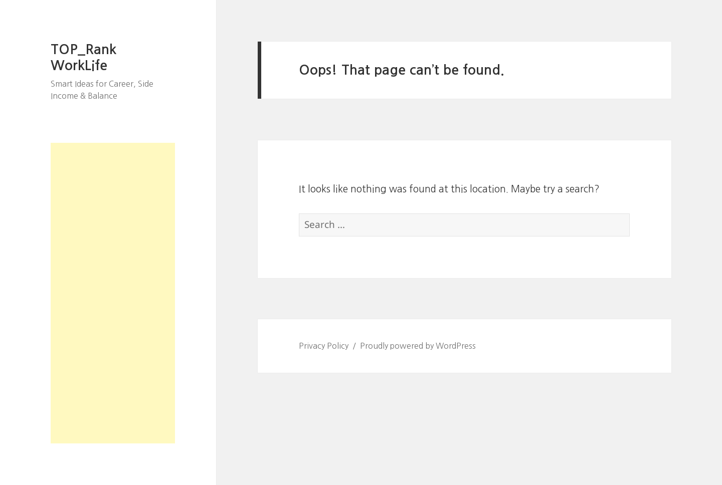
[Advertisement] (113, 293)
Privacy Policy (323, 346)
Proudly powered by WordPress (418, 346)
